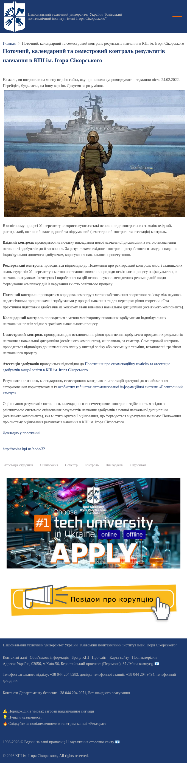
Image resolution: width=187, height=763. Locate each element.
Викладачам (115, 465)
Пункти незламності (25, 717)
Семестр (71, 465)
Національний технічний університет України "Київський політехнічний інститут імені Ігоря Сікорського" (75, 16)
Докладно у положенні (21, 433)
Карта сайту (119, 657)
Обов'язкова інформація (49, 657)
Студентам (138, 465)
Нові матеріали (144, 657)
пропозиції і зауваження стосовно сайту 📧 (84, 742)
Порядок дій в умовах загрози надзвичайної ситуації (51, 711)
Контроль (92, 465)
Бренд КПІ (80, 657)
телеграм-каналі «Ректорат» (83, 724)
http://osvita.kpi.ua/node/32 (24, 449)
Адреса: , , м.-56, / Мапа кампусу (77, 664)
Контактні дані (15, 657)
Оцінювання (49, 465)
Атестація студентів (18, 465)
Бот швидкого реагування (109, 693)
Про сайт (99, 657)
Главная (9, 43)
